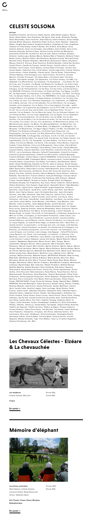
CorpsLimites (29, 161)
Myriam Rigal (24, 265)
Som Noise (13, 300)
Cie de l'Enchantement (28, 89)
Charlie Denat (57, 72)
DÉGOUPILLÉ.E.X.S (32, 166)
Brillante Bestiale (54, 63)
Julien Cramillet (24, 204)
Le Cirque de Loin (71, 220)
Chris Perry (60, 75)
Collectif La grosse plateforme (22, 154)
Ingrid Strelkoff (40, 187)
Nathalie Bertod (67, 265)
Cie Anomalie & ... (54, 82)
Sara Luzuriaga (48, 288)
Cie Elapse (65, 91)
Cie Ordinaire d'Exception (29, 131)
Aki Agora (46, 37)
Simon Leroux (42, 295)
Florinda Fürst (24, 176)
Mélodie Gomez (40, 255)
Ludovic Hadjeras (31, 239)
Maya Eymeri (33, 253)
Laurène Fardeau (67, 218)
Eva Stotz (20, 173)
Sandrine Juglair (34, 288)
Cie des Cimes (56, 89)
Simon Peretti (54, 295)
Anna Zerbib (60, 49)
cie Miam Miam (41, 126)
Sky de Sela (23, 298)
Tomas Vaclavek (71, 309)
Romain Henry (58, 284)
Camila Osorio (15, 65)
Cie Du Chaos (37, 91)
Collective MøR (22, 159)
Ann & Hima (51, 47)
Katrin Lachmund (63, 208)
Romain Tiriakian (72, 284)
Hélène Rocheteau (17, 185)
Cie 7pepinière (41, 79)
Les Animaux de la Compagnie (61, 227)
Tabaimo (20, 305)
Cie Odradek (69, 129)
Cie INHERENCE (49, 96)
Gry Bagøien (66, 180)
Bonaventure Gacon (59, 61)
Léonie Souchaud (29, 227)
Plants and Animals (53, 279)
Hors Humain (31, 185)
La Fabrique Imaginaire (67, 213)
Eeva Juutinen (66, 169)
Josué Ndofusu (46, 199)
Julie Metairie (63, 201)
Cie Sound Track (41, 138)
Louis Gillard (45, 237)
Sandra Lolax (20, 288)
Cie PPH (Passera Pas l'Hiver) (49, 133)
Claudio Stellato (16, 150)
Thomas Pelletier (16, 309)
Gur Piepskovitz (33, 183)
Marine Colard (25, 246)
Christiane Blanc (42, 77)
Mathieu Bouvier (26, 251)
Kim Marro (35, 211)
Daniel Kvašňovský (23, 164)
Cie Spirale (54, 138)
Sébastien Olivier (32, 293)
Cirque (12, 401)
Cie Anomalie (40, 82)
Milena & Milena (40, 258)
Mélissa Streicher (25, 255)
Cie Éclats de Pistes (52, 91)
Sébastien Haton (16, 293)
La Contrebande (48, 213)
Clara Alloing (45, 147)
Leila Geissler (72, 225)
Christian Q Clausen (25, 77)
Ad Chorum (32, 35)
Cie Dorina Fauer (70, 89)
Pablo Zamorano (37, 272)
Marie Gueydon (58, 244)
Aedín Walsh (21, 37)
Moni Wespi (64, 260)
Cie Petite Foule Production (54, 131)
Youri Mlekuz (44, 319)
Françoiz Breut (25, 178)
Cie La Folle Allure (55, 103)
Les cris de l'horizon (48, 230)
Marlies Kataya (67, 248)
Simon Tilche (67, 295)
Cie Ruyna (45, 136)
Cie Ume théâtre (50, 140)
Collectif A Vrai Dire (63, 150)
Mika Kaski (13, 258)
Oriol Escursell (23, 272)
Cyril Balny (40, 161)
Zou (29, 321)
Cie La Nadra (37, 105)
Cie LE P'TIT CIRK (57, 108)
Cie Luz (34, 122)
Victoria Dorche (59, 316)
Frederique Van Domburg (43, 178)
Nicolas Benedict (32, 267)
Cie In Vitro (36, 96)
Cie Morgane (67, 126)
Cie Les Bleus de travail (42, 112)
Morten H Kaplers (41, 262)
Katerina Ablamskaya (46, 208)
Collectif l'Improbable (50, 152)
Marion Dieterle (52, 246)
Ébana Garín (20, 169)
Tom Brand (59, 309)
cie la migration (24, 105)
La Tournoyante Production (46, 215)
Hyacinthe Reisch (57, 185)
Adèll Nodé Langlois (60, 35)
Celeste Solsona (73, 70)
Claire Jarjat (59, 145)
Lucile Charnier (15, 239)
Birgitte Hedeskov (31, 61)
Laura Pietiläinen (36, 218)
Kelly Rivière (24, 211)
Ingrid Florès (27, 187)
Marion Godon (66, 246)
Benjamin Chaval (57, 58)
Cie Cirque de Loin (29, 86)
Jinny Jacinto (51, 197)
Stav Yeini (36, 300)
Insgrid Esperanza (56, 187)
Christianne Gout (57, 77)
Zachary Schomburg (17, 321)
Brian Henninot (39, 63)
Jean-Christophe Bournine (46, 192)
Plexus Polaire (68, 279)
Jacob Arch (36, 190)
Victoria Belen (32, 316)
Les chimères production (28, 230)
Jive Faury (62, 197)
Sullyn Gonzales (23, 302)
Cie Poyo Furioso (29, 133)
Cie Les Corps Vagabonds (38, 115)
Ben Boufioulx (43, 58)
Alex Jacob (56, 37)
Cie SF (53, 136)
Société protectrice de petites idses (44, 298)
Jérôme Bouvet (23, 197)
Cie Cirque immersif (47, 86)
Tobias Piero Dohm (33, 309)
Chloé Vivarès (48, 75)
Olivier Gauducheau (62, 269)
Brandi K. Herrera (24, 63)
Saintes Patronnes (44, 286)
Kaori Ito (65, 206)
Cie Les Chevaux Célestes (64, 112)
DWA (11, 169)
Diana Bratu (62, 166)
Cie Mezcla (28, 126)
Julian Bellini (25, 201)
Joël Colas (23, 199)
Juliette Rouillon (59, 204)
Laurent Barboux (16, 220)
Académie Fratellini (17, 35)
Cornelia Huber (16, 161)
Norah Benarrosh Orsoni (31, 269)
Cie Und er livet (65, 140)
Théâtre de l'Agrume (18, 307)
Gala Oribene (61, 178)
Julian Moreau (38, 201)
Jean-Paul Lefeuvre (44, 194)
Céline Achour (15, 72)
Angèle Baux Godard (25, 44)
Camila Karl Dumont (71, 63)
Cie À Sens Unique (57, 79)
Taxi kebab (51, 305)
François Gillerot (38, 176)
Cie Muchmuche (25, 129)
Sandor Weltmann (60, 286)
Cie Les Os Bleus (24, 119)
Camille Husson (46, 65)
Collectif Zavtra (63, 157)
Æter (34, 321)
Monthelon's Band (25, 262)
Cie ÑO (60, 129)
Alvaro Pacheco (59, 39)
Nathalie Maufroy (16, 267)
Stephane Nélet (64, 300)
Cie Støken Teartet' (68, 138)
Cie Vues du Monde (24, 143)
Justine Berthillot (27, 206)
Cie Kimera (56, 98)
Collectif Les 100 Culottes (47, 154)
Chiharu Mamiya (16, 75)
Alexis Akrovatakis (16, 39)
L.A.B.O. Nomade (63, 211)
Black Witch (44, 61)
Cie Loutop (14, 122)
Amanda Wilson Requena (20, 42)
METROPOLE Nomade (57, 255)
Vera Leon (24, 314)
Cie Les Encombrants (26, 117)
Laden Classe (65, 215)
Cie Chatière (14, 86)
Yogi (36, 319)
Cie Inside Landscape (66, 96)
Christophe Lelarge (25, 79)
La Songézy (29, 215)
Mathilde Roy (40, 251)
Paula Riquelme (40, 274)
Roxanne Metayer (16, 286)
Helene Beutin (72, 183)
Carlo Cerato (23, 68)
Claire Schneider (16, 147)
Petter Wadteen (52, 276)
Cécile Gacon (42, 70)
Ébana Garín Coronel (35, 169)
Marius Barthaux (53, 248)
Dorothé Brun (74, 166)
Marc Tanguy (57, 241)
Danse (28, 500)
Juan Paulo (14, 201)
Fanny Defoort (63, 173)
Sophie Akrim (25, 300)
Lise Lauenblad (40, 234)
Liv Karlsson (64, 234)
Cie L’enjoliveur (45, 122)
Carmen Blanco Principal (53, 68)
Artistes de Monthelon (63, 51)
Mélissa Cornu (60, 253)
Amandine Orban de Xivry (43, 42)
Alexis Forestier (32, 39)
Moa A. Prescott (39, 260)
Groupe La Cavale (39, 180)
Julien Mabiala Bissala (41, 204)
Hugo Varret (44, 185)
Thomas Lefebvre (67, 307)
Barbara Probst (72, 56)
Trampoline (28, 312)
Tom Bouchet (47, 309)
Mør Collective (37, 265)
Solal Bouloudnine (69, 298)
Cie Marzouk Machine (49, 124)
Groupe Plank (54, 180)
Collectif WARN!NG (47, 157)
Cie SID (61, 136)
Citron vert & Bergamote (41, 145)
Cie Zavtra (38, 143)
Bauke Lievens (15, 58)
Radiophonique (15, 503)
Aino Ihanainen (34, 37)
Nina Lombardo (47, 267)
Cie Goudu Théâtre (22, 96)
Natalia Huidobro (52, 265)
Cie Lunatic (25, 122)
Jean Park (58, 190)
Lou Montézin (33, 237)
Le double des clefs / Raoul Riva (61, 222)
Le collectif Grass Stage (36, 222)
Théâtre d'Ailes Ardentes (68, 305)
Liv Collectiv (53, 234)
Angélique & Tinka (60, 44)
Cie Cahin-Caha (71, 84)
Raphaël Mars (65, 281)
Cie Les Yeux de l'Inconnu (67, 119)
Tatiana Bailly (40, 305)
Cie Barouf (59, 84)
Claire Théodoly (31, 147)
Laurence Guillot (52, 218)
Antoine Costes (32, 51)
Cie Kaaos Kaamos (43, 98)
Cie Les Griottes (42, 117)
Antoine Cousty (46, 51)
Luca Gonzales (58, 237)
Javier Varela (47, 190)
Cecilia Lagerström (57, 70)
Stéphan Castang (49, 300)
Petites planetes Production (32, 276)
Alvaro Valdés (73, 39)
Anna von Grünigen (33, 49)
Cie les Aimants (24, 112)
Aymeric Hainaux (59, 54)
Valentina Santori (61, 312)
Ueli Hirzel (48, 312)
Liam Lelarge (41, 232)
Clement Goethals (31, 150)
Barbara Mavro (36, 56)
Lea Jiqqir (61, 225)
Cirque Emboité (23, 145)
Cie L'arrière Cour (70, 98)
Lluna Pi (22, 237)
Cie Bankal (36, 84)
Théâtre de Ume (35, 307)
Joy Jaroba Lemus (71, 199)
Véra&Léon (34, 314)
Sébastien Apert (69, 291)
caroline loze (70, 68)
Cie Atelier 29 (69, 82)
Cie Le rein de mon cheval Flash (29, 110)
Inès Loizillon (15, 187)
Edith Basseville (52, 169)
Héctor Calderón (58, 183)
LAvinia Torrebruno (54, 220)
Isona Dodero (24, 190)
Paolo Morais (50, 272)
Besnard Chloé (15, 61)
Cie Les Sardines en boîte (43, 119)
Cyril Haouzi (51, 161)
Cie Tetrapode (36, 140)
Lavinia (41, 220)
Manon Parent (45, 241)
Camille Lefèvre (61, 65)
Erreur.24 (57, 171)
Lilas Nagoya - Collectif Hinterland (62, 232)
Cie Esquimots (33, 93)
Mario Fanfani (38, 246)
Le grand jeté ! (30, 225)
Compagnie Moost (38, 159)
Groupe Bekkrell (23, 180)
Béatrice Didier (29, 58)
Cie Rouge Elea (33, 136)
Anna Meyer (62, 47)
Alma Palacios (45, 39)
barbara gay (23, 56)
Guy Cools (45, 183)
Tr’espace (39, 312)
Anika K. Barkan (38, 47)
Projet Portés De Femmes (41, 281)
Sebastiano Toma (54, 291)
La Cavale (26, 213)
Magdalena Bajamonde (28, 241)
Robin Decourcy (44, 284)
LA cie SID (36, 213)
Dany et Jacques (57, 164)
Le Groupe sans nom (47, 225)
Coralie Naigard (70, 159)
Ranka (55, 281)
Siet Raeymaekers (55, 293)
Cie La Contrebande (37, 103)
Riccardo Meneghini (27, 284)
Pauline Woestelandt (57, 274)
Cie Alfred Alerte (25, 82)
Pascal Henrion (63, 272)
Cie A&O (69, 79)
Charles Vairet (44, 72)
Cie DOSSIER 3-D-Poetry (19, 91)
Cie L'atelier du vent (18, 100)
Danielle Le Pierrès (40, 164)
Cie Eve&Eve (45, 93)
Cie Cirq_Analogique (66, 86)
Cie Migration (54, 126)
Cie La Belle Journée (18, 103)
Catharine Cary (29, 70)
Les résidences (15, 392)
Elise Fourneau (25, 171)
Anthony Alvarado (17, 51)
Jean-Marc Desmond (26, 194)
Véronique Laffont (17, 316)
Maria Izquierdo (43, 244)
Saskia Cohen (22, 291)
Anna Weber (48, 49)
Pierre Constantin (25, 279)
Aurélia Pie (34, 54)
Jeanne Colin (60, 194)
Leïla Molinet (15, 227)
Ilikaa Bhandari (72, 185)
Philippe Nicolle (67, 276)
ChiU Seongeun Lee (32, 75)
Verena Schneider (48, 314)
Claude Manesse (71, 147)
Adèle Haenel (44, 35)
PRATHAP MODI (22, 281)
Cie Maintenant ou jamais (63, 122)
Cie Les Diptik (56, 115)
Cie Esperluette (19, 93)
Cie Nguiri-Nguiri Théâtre (44, 129)
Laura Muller (22, 218)
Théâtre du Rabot (50, 307)
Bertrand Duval (71, 58)
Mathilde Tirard (53, 251)
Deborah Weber (16, 166)
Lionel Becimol (15, 234)
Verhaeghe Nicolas (65, 314)
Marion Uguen (39, 248)
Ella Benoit (37, 171)
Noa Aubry (59, 267)
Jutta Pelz (39, 206)
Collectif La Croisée (69, 152)
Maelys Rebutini (63, 239)
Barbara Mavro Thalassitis (54, 56)
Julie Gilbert (50, 201)
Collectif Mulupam (67, 154)
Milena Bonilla (54, 258)
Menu (5, 10)
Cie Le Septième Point (54, 110)
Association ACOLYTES (18, 54)
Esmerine (66, 171)
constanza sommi (54, 159)
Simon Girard (29, 295)
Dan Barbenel (64, 161)
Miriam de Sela (25, 260)
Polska (12, 281)
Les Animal (42, 227)
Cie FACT (66, 93)
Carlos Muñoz (36, 68)
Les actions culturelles (18, 486)
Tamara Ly (29, 305)
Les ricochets (28, 232)
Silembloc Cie (70, 293)
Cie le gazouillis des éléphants (36, 108)
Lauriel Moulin (31, 220)
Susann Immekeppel (40, 302)
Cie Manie (34, 124)
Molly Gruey (52, 260)
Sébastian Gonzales (37, 291)
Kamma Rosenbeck (53, 206)
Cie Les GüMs (56, 117)
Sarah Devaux (62, 288)
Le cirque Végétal (17, 222)
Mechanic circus (46, 253)
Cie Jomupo (29, 98)
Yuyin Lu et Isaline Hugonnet (63, 319)
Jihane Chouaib (38, 197)
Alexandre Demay (69, 37)
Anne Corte (72, 49)
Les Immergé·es (65, 230)
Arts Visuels (14, 500)
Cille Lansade (50, 143)
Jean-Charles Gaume (25, 192)
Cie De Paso (44, 89)
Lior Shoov (27, 234)
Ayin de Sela (45, 54)
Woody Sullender (25, 319)
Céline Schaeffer (30, 72)
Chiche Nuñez (70, 72)
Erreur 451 (47, 171)
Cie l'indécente (58, 100)
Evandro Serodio (32, 173)
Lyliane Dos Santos (47, 239)
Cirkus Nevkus (63, 143)
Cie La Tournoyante (52, 105)
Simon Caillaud (15, 295)
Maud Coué (66, 251)
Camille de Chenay (30, 65)
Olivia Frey (47, 269)
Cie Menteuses (66, 124)
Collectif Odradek (17, 157)
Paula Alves (28, 274)
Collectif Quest (32, 157)
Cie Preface (68, 133)
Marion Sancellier (24, 248)
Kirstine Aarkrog (48, 211)
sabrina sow (30, 286)
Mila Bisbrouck (25, 258)
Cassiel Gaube (15, 70)
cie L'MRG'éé (71, 100)
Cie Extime (56, 93)
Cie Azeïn (26, 84)
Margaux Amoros (28, 244)
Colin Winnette (47, 150)
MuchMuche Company (59, 262)
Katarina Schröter (28, 208)
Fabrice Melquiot (48, 173)
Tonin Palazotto (15, 312)
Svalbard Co (55, 302)
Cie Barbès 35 (47, 84)
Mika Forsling (73, 255)
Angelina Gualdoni (43, 44)
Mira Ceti (65, 258)
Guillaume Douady (17, 183)
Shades (43, 293)
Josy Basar (58, 199)
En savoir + (14, 408)
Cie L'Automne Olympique (39, 100)
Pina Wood (39, 279)
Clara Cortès (57, 147)
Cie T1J (25, 140)
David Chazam (71, 164)
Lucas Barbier (71, 237)
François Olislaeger (54, 176)
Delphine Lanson (48, 166)
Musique (35, 500)
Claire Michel (70, 145)
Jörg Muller (34, 199)
